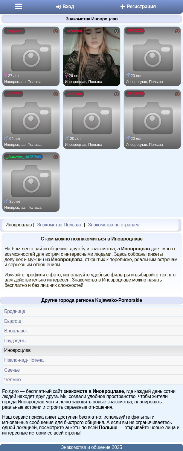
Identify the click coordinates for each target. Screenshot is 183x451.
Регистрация (138, 6)
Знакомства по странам (113, 224)
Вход (64, 6)
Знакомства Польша (59, 224)
